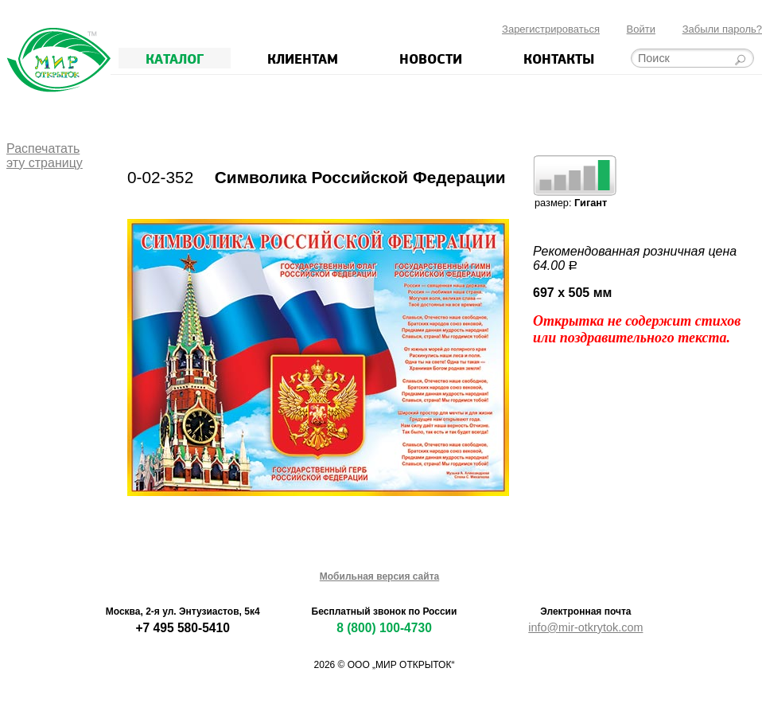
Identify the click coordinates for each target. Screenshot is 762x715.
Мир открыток (58, 60)
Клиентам (302, 58)
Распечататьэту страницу (44, 156)
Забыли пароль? (722, 29)
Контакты (558, 58)
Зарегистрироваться (551, 29)
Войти (641, 29)
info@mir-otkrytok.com (585, 627)
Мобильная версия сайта (379, 576)
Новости (430, 58)
